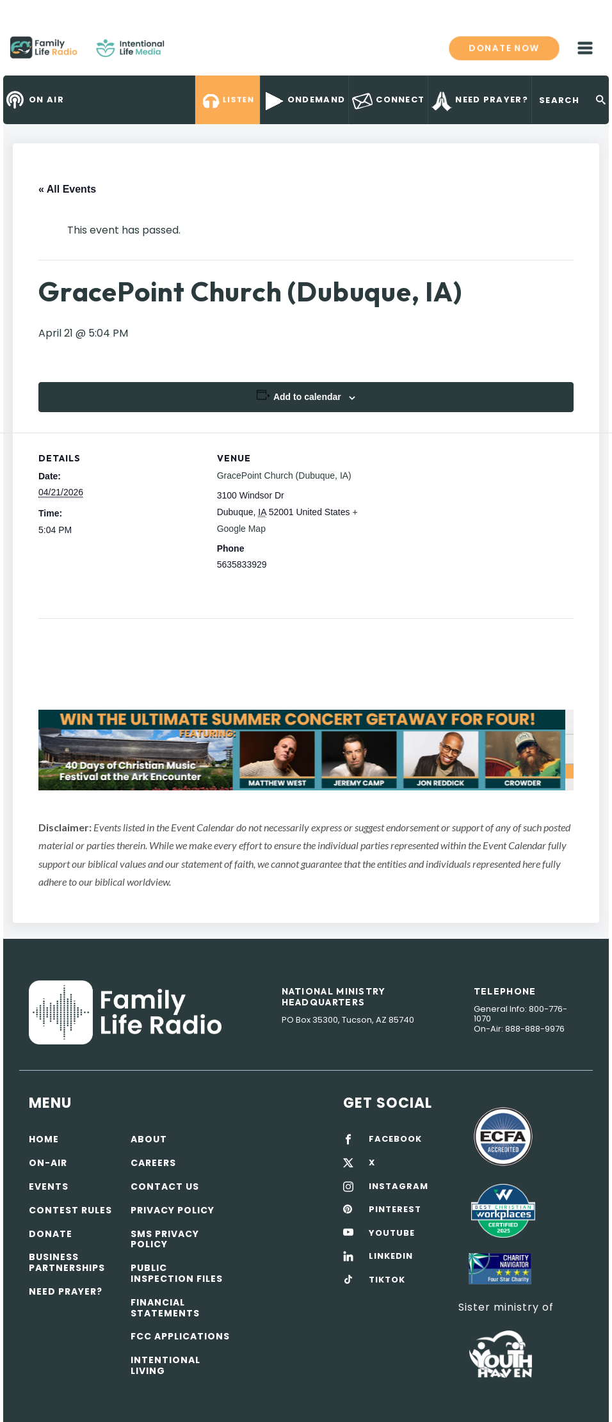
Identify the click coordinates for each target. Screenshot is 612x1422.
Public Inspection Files (177, 1273)
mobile (585, 48)
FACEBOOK (395, 1139)
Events (48, 1186)
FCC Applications (180, 1336)
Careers (153, 1162)
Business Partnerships (67, 1262)
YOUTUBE (392, 1233)
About (149, 1139)
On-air (48, 1162)
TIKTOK (387, 1280)
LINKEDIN (391, 1256)
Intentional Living (165, 1365)
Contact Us (165, 1186)
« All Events (67, 189)
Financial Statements (165, 1308)
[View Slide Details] (306, 750)
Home (44, 1139)
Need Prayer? (65, 1291)
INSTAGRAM (398, 1186)
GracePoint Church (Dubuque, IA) (284, 475)
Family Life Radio (183, 52)
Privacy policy (172, 1210)
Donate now (504, 47)
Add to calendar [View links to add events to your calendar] (307, 397)
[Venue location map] (462, 521)
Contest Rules (70, 1210)
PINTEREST (395, 1209)
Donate (50, 1233)
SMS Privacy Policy (165, 1239)
